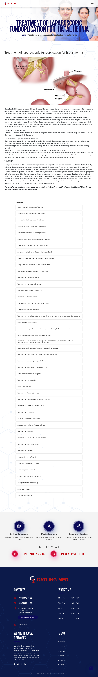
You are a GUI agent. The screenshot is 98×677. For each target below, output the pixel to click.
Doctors (61, 646)
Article (61, 656)
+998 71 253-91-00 (72, 554)
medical (61, 642)
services (61, 651)
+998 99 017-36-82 (33, 554)
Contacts (62, 660)
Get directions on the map (27, 617)
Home (23, 35)
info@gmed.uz (23, 624)
